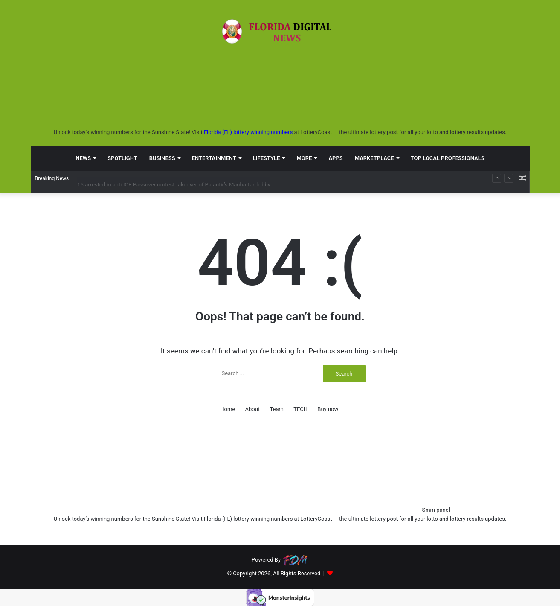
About (252, 409)
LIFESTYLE (266, 157)
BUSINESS (162, 157)
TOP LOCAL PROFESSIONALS (448, 157)
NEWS (83, 157)
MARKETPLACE (374, 157)
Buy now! (328, 409)
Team (277, 409)
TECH (300, 409)
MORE (304, 157)
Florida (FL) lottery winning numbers (248, 132)
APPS (335, 157)
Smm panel (436, 510)
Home (227, 409)
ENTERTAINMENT (214, 157)
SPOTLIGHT (122, 157)
